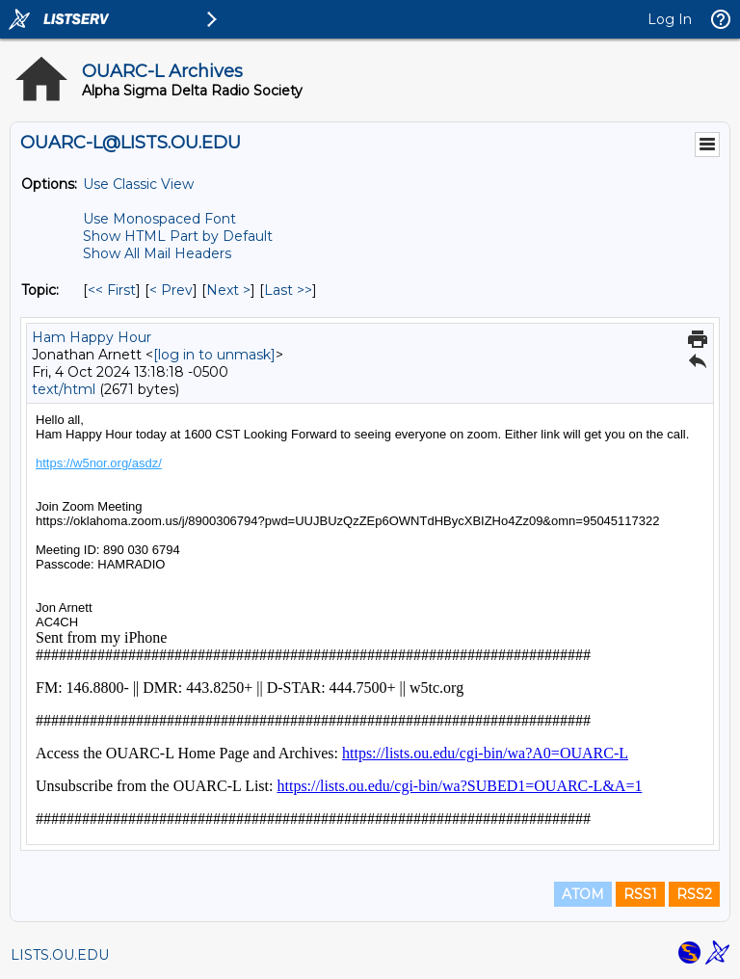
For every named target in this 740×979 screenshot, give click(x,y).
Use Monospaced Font (159, 218)
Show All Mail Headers (157, 253)
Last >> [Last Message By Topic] (288, 290)
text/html (63, 389)
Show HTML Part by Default (178, 236)
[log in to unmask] (214, 354)
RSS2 (694, 894)
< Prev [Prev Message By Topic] (171, 290)
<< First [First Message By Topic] (112, 290)
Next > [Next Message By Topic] (228, 290)
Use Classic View (138, 184)
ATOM (583, 894)
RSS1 (640, 894)
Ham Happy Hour (91, 337)
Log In (670, 19)
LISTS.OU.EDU (60, 955)
